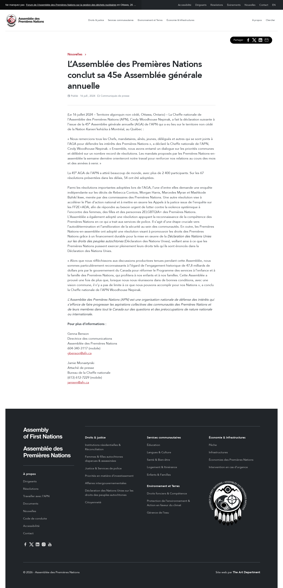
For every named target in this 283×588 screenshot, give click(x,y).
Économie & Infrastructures (180, 20)
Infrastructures (218, 452)
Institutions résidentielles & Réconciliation (103, 447)
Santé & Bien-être (158, 460)
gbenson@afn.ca (80, 353)
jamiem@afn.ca (78, 382)
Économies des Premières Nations (231, 460)
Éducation (153, 445)
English (274, 4)
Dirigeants (200, 5)
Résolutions (216, 5)
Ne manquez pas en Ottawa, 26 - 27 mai (70, 4)
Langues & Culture (159, 452)
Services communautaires (121, 20)
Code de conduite (35, 519)
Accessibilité (184, 5)
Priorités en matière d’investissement (109, 476)
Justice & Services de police (103, 468)
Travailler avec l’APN (36, 496)
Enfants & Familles (159, 475)
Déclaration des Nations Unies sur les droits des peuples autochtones (109, 493)
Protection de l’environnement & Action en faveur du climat (168, 503)
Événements (234, 5)
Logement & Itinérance (162, 467)
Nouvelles (250, 5)
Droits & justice (96, 20)
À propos (257, 20)
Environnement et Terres (150, 20)
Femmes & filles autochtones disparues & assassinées (104, 459)
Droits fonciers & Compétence (167, 493)
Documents (30, 504)
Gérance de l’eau (158, 513)
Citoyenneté (93, 502)
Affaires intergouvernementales (105, 483)
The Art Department (246, 572)
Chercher (270, 20)
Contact (263, 5)
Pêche (213, 445)
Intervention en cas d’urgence (228, 467)
